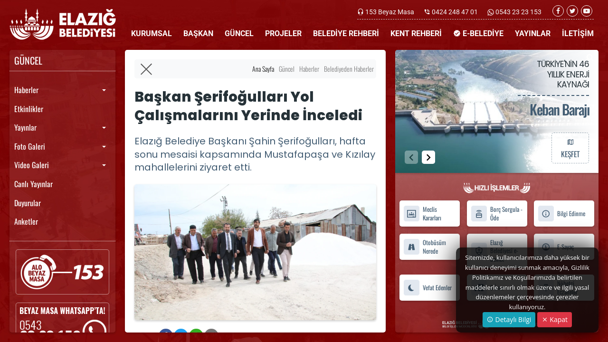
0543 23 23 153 (518, 12)
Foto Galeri (29, 146)
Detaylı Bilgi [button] (509, 319)
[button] (428, 157)
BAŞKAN (198, 33)
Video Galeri (31, 165)
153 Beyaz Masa (389, 12)
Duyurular (27, 203)
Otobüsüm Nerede (424, 246)
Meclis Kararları (422, 213)
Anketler (26, 221)
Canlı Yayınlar (33, 184)
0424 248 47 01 (455, 12)
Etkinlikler (28, 108)
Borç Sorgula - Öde (496, 213)
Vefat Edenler (427, 287)
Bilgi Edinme (561, 213)
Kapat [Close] (555, 319)
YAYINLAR (533, 33)
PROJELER (283, 33)
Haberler (26, 89)
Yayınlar (25, 127)
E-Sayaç (556, 246)
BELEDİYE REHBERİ (346, 33)
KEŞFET (570, 148)
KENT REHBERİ (416, 33)
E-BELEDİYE (478, 33)
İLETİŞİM (578, 33)
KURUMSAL (151, 33)
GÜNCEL (239, 33)
